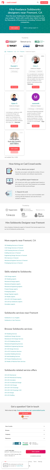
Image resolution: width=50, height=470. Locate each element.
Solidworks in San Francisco (12, 320)
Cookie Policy (19, 466)
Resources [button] (25, 438)
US (15, 51)
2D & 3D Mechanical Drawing (13, 377)
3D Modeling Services (11, 334)
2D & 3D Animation (10, 380)
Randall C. (14, 66)
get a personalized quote (37, 410)
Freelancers (10, 51)
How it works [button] (25, 426)
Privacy (30, 461)
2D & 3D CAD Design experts (13, 299)
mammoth (35, 103)
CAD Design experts (10, 276)
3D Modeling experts (10, 279)
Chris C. (35, 66)
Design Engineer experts (11, 294)
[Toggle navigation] (3, 2)
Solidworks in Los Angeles (12, 317)
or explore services (35, 456)
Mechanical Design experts (12, 281)
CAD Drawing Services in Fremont (14, 250)
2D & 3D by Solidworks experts (13, 301)
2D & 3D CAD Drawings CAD (13, 390)
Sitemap (40, 461)
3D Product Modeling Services (13, 359)
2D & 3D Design (9, 392)
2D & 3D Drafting (9, 395)
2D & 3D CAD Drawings (11, 387)
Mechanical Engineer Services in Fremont (16, 260)
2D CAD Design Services (12, 349)
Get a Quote (44, 2)
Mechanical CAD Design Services (14, 339)
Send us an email (22, 410)
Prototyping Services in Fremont (14, 263)
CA (18, 51)
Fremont (22, 51)
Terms (35, 461)
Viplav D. (14, 103)
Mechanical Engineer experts (13, 284)
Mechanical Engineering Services (14, 344)
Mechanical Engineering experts (13, 286)
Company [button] (25, 434)
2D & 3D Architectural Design (13, 382)
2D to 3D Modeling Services (12, 341)
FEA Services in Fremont (11, 258)
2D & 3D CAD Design (11, 385)
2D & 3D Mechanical (10, 375)
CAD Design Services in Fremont (14, 248)
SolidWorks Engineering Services (14, 346)
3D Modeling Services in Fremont (14, 245)
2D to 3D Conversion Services (13, 351)
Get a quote (14, 28)
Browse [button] (25, 430)
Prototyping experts (10, 291)
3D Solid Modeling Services (12, 356)
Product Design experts (11, 289)
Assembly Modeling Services (13, 354)
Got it (5, 465)
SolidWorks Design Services (13, 336)
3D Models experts (10, 296)
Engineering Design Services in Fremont (16, 255)
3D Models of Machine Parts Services (15, 361)
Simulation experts (10, 304)
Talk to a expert (31, 28)
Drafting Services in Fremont (13, 253)
